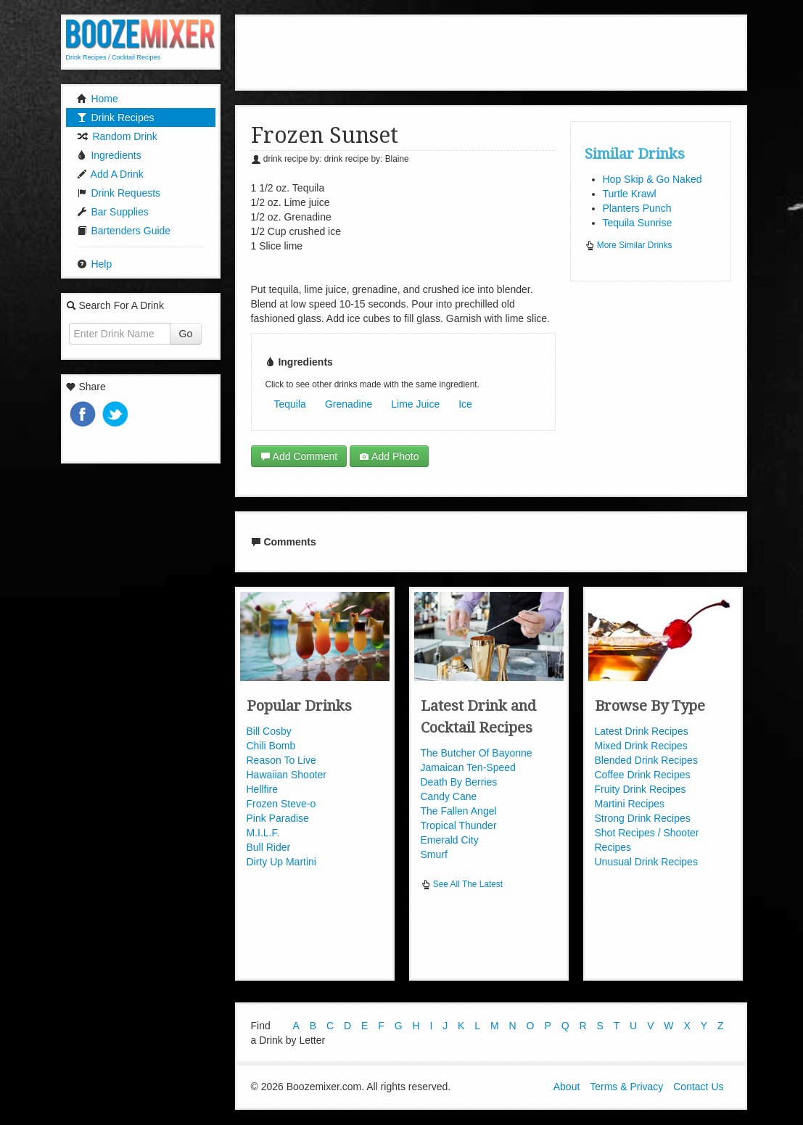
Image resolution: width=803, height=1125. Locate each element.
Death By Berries (459, 782)
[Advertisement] (503, 50)
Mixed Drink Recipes (641, 745)
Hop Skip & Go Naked (652, 179)
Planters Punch (637, 208)
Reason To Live (281, 760)
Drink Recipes (116, 117)
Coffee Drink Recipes (643, 774)
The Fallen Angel (459, 811)
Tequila (290, 404)
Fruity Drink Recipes (640, 789)
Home (97, 98)
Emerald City (450, 840)
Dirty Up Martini (281, 862)
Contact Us (698, 1087)
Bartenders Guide (124, 230)
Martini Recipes (629, 803)
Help (94, 264)
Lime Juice (415, 404)
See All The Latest (462, 884)
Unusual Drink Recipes (646, 862)
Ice (465, 404)
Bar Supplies (113, 212)
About (566, 1087)
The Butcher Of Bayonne (476, 753)
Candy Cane (449, 796)
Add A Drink (110, 174)
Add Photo (389, 456)
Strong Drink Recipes (643, 818)
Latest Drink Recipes (641, 731)
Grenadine (348, 404)
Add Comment (299, 456)
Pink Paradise (278, 818)
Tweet (116, 415)
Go (186, 333)
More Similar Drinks (628, 245)
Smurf (434, 854)
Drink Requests (119, 193)
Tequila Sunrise (637, 222)
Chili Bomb (271, 745)
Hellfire (263, 789)
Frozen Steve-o (281, 803)
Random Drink (117, 136)
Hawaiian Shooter (287, 774)
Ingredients (109, 155)
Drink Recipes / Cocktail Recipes (113, 57)
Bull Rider (269, 847)
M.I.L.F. (263, 832)
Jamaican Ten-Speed (468, 767)
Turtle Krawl (629, 193)
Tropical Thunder (459, 825)
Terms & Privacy (626, 1087)
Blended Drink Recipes (646, 760)
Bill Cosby (269, 731)
